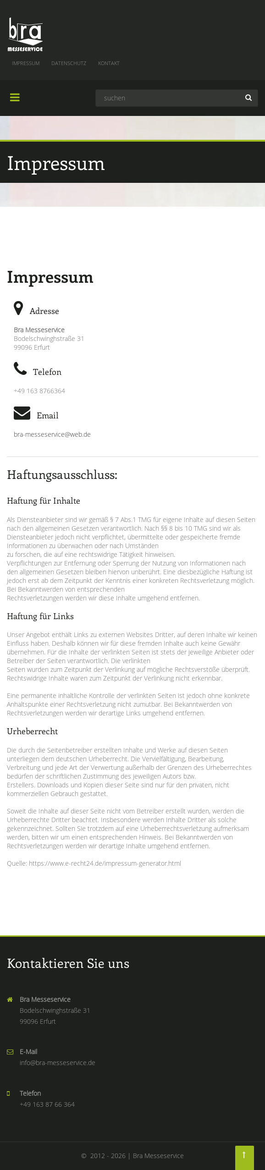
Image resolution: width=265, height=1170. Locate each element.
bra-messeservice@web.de (52, 434)
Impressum (25, 63)
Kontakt (109, 63)
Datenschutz (68, 63)
